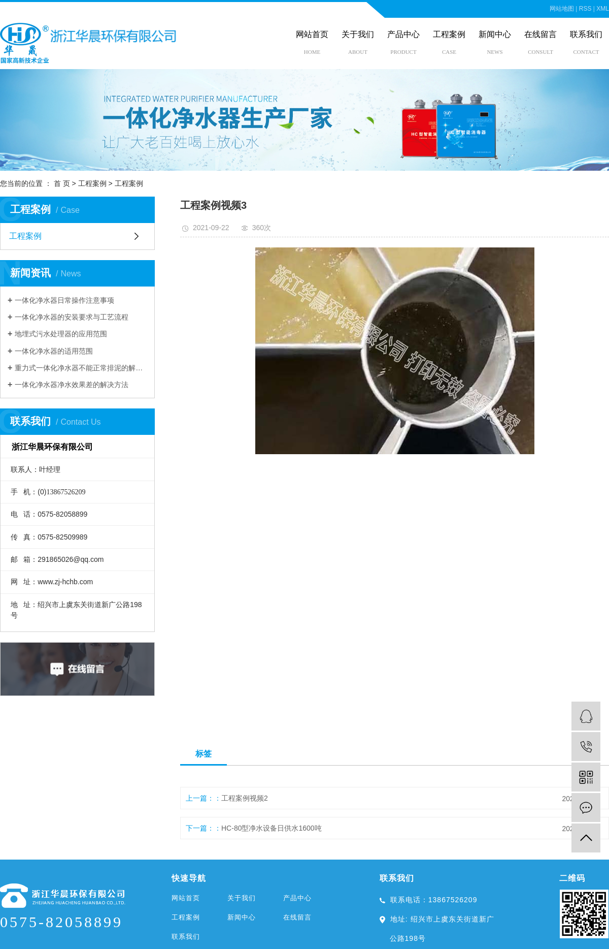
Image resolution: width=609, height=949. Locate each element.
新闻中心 (495, 34)
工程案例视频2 (244, 798)
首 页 (62, 183)
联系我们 (586, 34)
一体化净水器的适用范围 (54, 351)
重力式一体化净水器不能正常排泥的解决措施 (81, 368)
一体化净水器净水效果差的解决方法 (71, 385)
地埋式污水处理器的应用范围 (61, 334)
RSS (585, 8)
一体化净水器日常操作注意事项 (64, 300)
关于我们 (358, 34)
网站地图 (562, 8)
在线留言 (540, 34)
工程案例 (449, 34)
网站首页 (312, 34)
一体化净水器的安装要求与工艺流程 (71, 317)
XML (602, 8)
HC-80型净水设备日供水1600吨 (271, 828)
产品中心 (403, 34)
